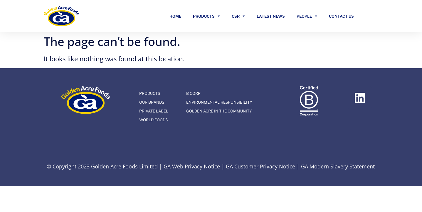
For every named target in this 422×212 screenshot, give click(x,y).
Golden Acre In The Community (219, 111)
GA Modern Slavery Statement (338, 166)
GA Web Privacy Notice (192, 166)
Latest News (271, 16)
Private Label (153, 111)
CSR (238, 16)
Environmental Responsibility (219, 102)
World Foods (153, 119)
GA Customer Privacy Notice (260, 166)
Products (206, 16)
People (307, 16)
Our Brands (151, 102)
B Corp (193, 93)
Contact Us (341, 16)
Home (175, 16)
